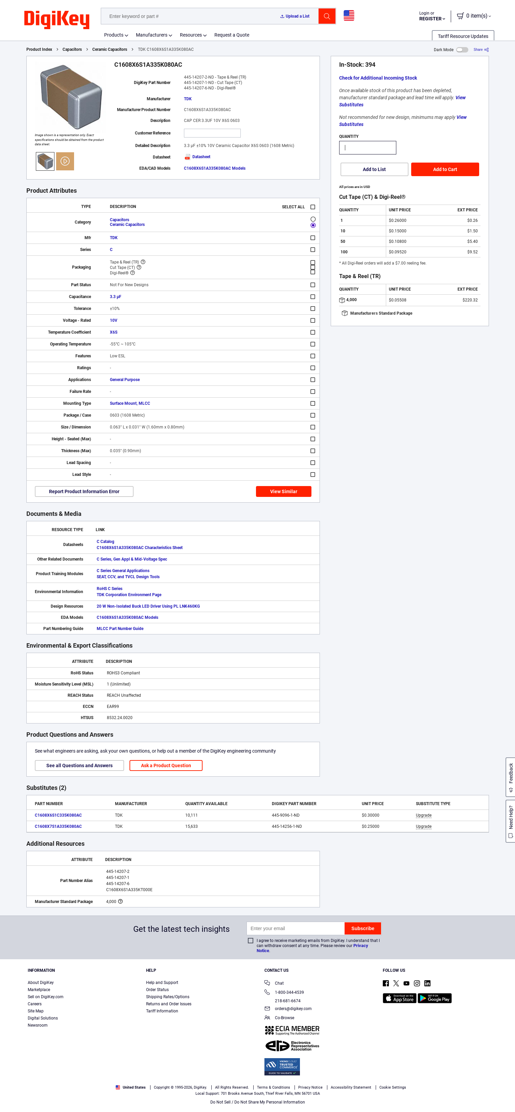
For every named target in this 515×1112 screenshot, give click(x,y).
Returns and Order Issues (168, 1004)
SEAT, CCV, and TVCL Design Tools (128, 576)
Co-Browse (279, 1018)
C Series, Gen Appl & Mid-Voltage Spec (132, 559)
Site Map (36, 1011)
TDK (188, 99)
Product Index (39, 49)
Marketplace (39, 989)
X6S (113, 332)
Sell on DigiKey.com (46, 996)
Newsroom (38, 1025)
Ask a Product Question (166, 765)
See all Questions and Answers (79, 765)
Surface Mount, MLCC (130, 403)
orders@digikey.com (288, 1009)
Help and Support (162, 982)
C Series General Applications (123, 570)
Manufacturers (151, 35)
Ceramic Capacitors (109, 49)
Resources (191, 35)
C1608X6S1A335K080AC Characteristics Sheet (140, 547)
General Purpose (125, 379)
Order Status (157, 989)
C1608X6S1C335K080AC (58, 815)
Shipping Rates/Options (167, 996)
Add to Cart (445, 169)
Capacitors (72, 49)
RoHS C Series (109, 588)
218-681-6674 (282, 1001)
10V (113, 320)
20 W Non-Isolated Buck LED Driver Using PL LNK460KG (148, 606)
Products (113, 35)
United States (131, 1087)
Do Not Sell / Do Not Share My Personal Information (257, 1102)
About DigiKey (41, 982)
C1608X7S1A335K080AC (58, 826)
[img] (56, 20)
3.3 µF (115, 296)
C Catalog (105, 541)
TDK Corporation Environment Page (129, 594)
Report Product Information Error (84, 491)
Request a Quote (231, 35)
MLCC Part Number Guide (120, 628)
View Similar (283, 491)
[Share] (481, 49)
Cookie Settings (392, 1087)
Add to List (374, 169)
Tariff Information (162, 1011)
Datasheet (197, 156)
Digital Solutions (43, 1018)
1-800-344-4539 (284, 993)
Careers (35, 1004)
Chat (274, 984)
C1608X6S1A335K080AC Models (214, 168)
